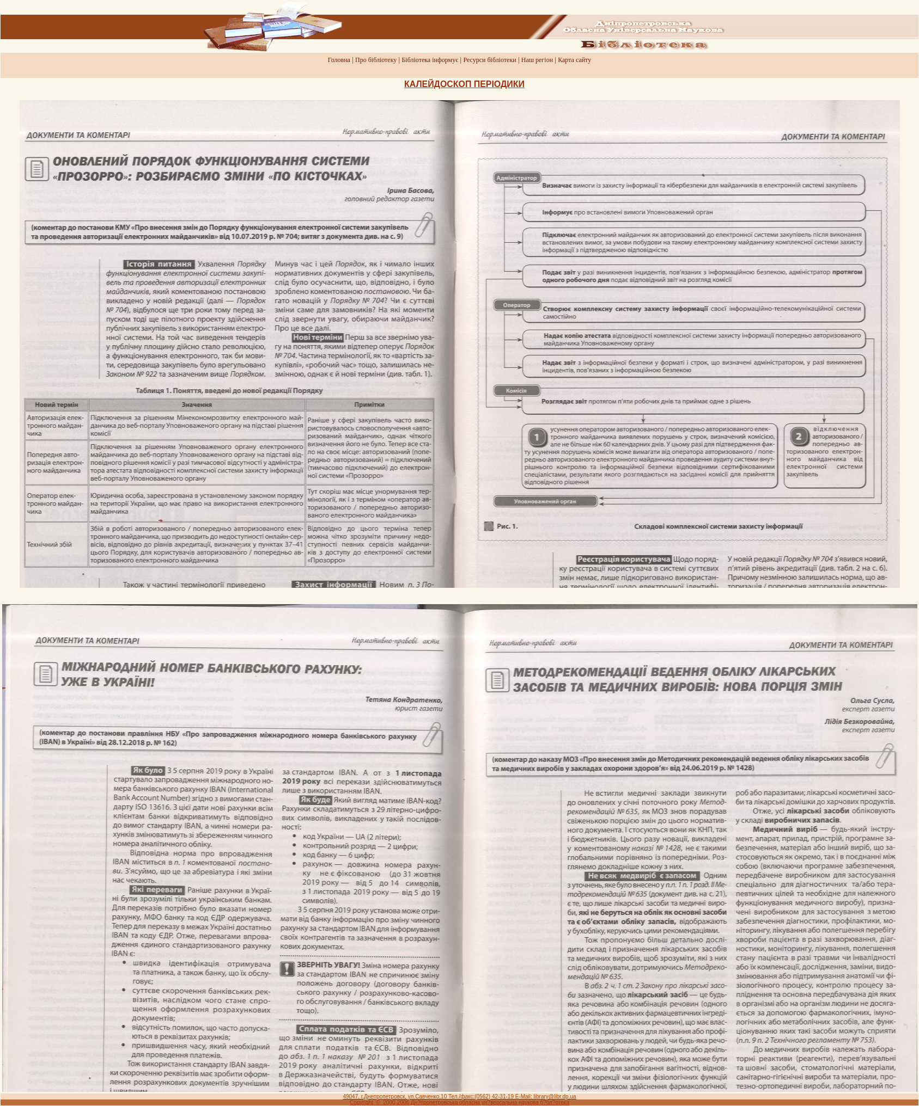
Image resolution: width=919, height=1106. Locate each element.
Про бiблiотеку (376, 60)
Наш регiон (537, 60)
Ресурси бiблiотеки (489, 60)
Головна (339, 60)
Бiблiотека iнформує (429, 60)
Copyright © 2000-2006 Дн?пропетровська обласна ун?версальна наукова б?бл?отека (459, 1102)
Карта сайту (574, 60)
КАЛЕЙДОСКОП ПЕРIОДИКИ (464, 84)
